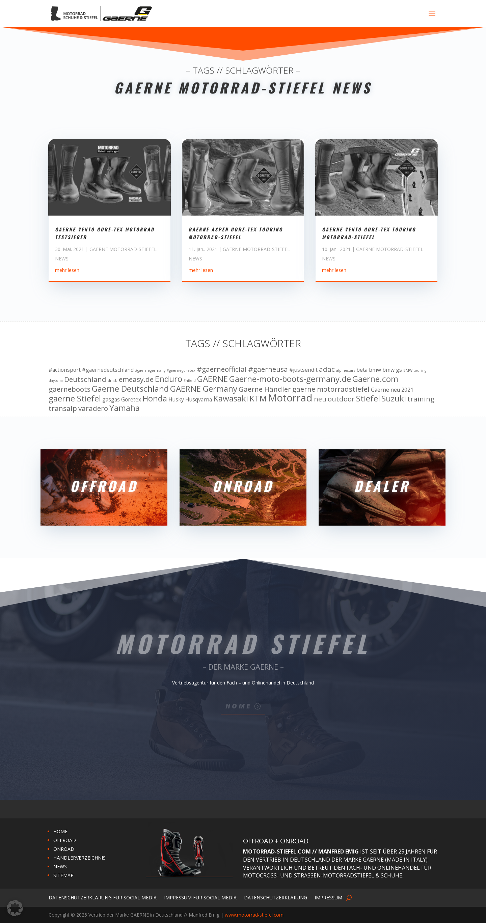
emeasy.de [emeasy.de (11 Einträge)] (136, 379)
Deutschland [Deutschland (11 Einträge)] (85, 379)
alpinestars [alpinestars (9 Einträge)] (345, 370)
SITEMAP (63, 875)
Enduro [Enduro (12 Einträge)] (168, 378)
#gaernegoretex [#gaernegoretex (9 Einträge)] (181, 370)
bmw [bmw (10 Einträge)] (375, 369)
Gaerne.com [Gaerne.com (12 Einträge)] (375, 378)
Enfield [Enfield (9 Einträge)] (190, 380)
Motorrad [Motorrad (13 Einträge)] (290, 397)
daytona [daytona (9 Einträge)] (56, 380)
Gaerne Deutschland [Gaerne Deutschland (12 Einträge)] (130, 388)
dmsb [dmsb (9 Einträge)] (112, 380)
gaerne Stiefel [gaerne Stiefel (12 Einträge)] (75, 398)
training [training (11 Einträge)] (420, 398)
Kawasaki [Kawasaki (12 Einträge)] (230, 398)
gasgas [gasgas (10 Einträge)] (111, 399)
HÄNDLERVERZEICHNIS (79, 858)
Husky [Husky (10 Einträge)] (176, 399)
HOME (60, 831)
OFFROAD (64, 840)
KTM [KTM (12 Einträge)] (258, 398)
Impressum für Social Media (200, 897)
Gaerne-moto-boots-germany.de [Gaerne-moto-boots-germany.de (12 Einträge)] (290, 378)
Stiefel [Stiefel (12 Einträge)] (368, 398)
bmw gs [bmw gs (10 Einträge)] (392, 369)
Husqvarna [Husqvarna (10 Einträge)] (198, 399)
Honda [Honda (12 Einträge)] (154, 398)
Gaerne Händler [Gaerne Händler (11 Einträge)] (265, 389)
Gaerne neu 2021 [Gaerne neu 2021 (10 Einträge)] (392, 389)
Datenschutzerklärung (275, 897)
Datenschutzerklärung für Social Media (103, 897)
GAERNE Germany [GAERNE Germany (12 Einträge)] (203, 388)
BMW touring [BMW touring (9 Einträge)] (414, 370)
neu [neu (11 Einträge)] (320, 398)
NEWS (60, 866)
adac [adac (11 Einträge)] (327, 369)
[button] (15, 908)
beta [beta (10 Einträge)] (362, 369)
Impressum (328, 897)
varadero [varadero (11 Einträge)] (93, 408)
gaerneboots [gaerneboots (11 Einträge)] (69, 389)
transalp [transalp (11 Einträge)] (63, 408)
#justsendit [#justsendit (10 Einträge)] (303, 369)
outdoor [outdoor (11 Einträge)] (341, 398)
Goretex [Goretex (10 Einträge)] (131, 399)
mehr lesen (67, 292)
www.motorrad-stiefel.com (254, 915)
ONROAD (63, 849)
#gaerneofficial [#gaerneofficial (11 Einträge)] (222, 369)
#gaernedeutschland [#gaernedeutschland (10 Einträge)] (108, 369)
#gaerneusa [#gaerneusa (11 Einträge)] (268, 369)
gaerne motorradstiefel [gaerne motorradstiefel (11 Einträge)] (331, 389)
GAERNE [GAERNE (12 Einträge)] (212, 378)
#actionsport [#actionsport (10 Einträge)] (65, 369)
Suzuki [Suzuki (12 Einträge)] (393, 398)
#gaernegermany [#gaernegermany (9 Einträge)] (150, 370)
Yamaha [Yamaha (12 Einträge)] (124, 407)
